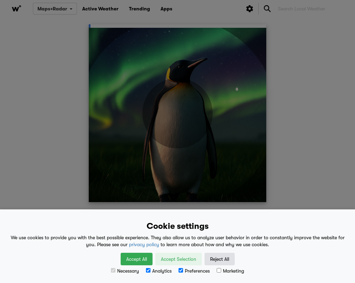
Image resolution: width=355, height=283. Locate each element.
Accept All (136, 259)
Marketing (230, 271)
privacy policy (144, 244)
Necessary (125, 271)
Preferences (194, 271)
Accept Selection (178, 259)
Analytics (159, 271)
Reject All (219, 259)
